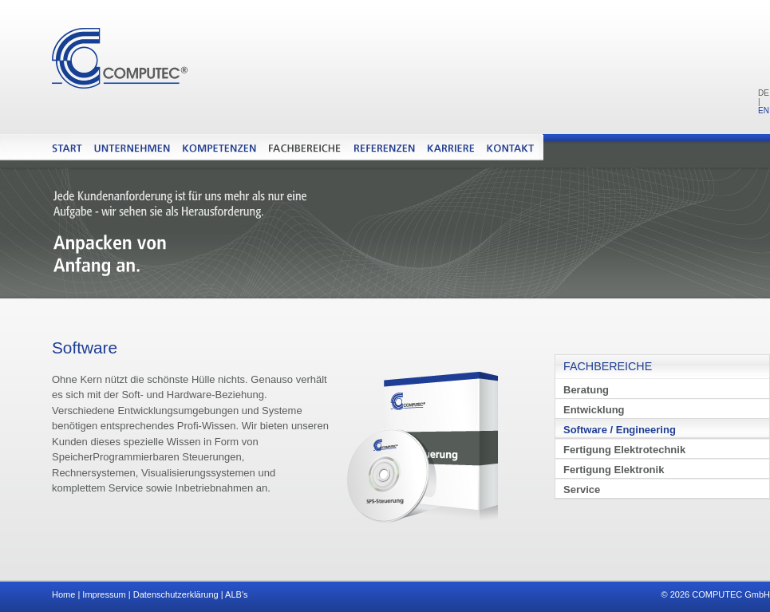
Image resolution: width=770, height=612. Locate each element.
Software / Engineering (619, 430)
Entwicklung (594, 410)
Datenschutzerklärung (176, 594)
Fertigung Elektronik (613, 470)
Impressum (103, 594)
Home (63, 594)
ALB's (236, 594)
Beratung (586, 390)
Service (581, 490)
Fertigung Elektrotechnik (624, 450)
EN (763, 110)
